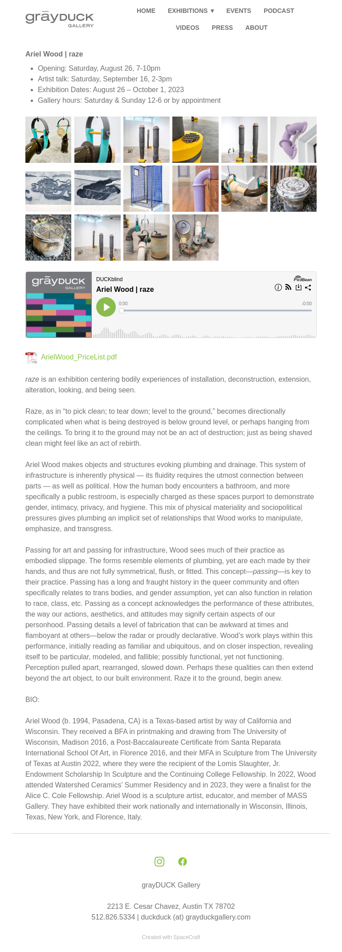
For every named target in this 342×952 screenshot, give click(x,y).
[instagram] (159, 862)
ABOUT (256, 27)
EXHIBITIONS (191, 10)
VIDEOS (188, 27)
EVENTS (238, 10)
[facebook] (182, 862)
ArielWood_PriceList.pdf (79, 357)
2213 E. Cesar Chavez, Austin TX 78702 (171, 906)
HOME (146, 10)
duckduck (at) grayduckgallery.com (195, 917)
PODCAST (279, 10)
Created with (171, 937)
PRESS (222, 27)
